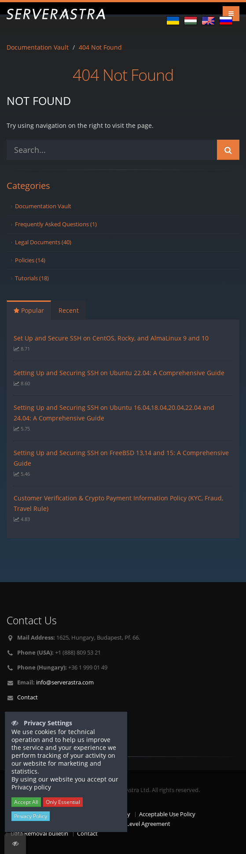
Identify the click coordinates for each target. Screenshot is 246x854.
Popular (29, 310)
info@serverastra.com (65, 682)
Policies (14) (30, 260)
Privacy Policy (30, 816)
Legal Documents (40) (43, 242)
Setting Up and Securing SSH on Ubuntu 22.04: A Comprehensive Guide (119, 373)
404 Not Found (100, 47)
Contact (27, 697)
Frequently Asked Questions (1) (56, 224)
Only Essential (63, 802)
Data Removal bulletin (39, 833)
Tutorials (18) (32, 278)
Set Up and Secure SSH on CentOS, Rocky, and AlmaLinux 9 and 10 (111, 338)
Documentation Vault (38, 47)
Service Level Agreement (138, 824)
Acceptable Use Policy (167, 814)
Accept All (26, 802)
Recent (69, 310)
